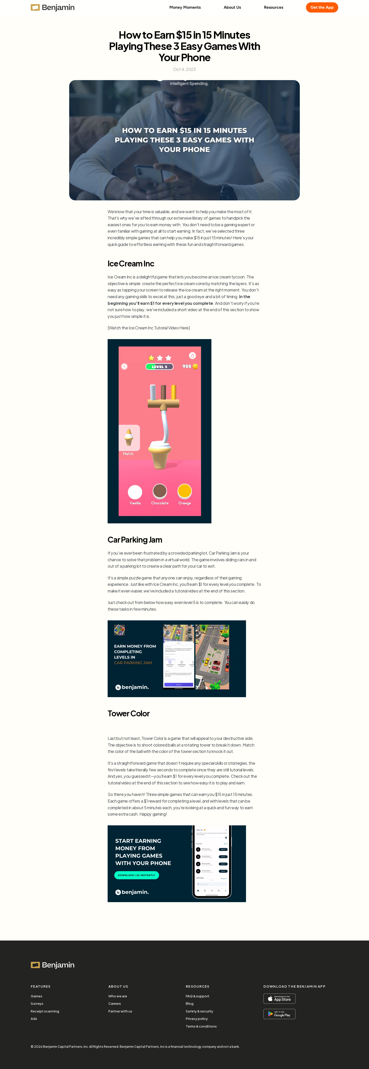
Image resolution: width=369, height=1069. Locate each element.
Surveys (37, 1003)
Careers (114, 1003)
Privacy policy (197, 1018)
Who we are (117, 996)
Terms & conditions (201, 1026)
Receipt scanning (45, 1011)
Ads (34, 1018)
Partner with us (120, 1011)
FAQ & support (197, 996)
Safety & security (199, 1011)
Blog (189, 1003)
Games (36, 996)
